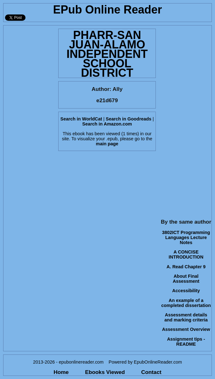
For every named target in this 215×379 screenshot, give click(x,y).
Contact (151, 372)
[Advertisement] (28, 119)
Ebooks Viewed (105, 372)
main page (107, 143)
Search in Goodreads (128, 118)
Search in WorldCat (81, 118)
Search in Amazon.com (107, 123)
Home (61, 372)
